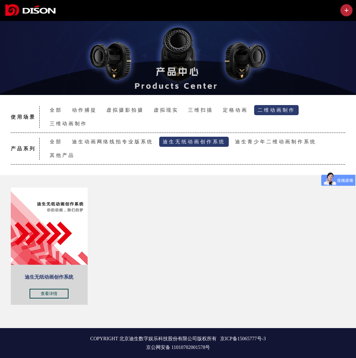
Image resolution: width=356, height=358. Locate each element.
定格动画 (235, 110)
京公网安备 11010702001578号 (178, 347)
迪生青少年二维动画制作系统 (275, 141)
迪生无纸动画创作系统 (194, 141)
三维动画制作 (68, 123)
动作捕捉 (84, 110)
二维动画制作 (276, 110)
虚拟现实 (166, 110)
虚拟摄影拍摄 (125, 110)
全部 (56, 110)
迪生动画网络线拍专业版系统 (112, 141)
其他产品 (62, 155)
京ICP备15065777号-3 (243, 338)
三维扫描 (200, 110)
